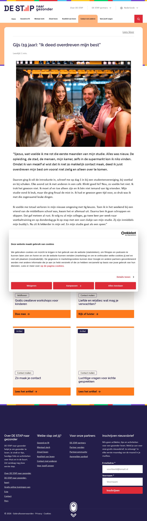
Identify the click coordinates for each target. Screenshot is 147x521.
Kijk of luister (86, 314)
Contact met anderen (47, 461)
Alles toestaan (115, 285)
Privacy (38, 513)
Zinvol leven (42, 451)
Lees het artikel (24, 391)
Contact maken (88, 295)
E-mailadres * (108, 462)
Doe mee (20, 314)
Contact (7, 496)
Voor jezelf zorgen (45, 465)
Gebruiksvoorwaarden (23, 513)
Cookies (47, 513)
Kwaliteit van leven (46, 456)
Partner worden (77, 447)
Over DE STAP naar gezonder (17, 473)
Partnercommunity (78, 451)
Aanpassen (73, 285)
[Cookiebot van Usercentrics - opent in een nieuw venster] (123, 234)
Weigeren (31, 285)
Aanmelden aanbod (79, 456)
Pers (6, 500)
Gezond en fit (43, 442)
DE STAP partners (78, 442)
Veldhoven (22, 295)
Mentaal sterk (43, 447)
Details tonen (123, 277)
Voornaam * (108, 475)
